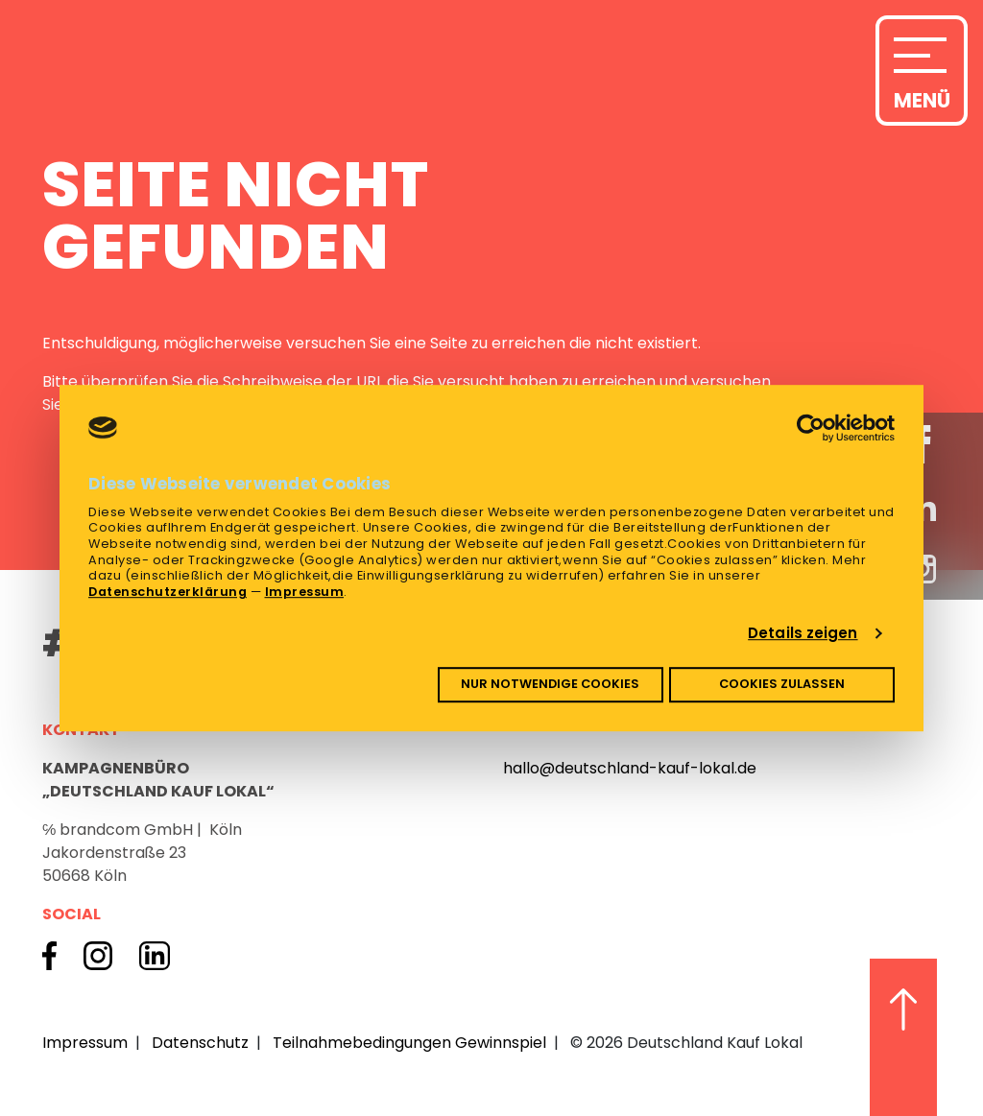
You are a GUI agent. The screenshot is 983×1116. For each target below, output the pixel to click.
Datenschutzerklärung (167, 591)
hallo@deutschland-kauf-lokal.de (629, 768)
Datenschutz (200, 1043)
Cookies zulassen (782, 685)
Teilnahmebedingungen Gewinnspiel (409, 1043)
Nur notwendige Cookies (550, 685)
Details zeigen (802, 633)
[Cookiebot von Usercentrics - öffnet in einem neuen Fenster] (811, 428)
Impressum (305, 591)
